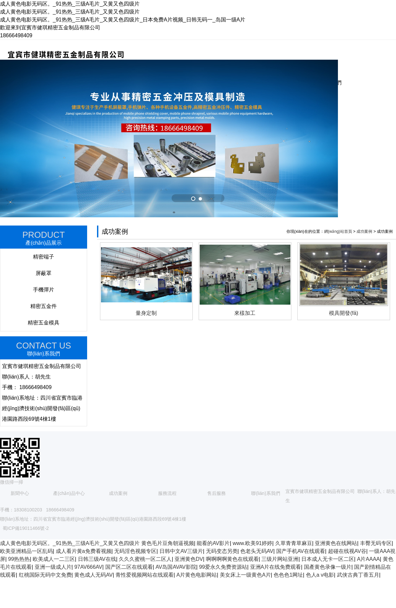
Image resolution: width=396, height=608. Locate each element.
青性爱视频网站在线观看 (145, 575)
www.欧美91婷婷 (252, 543)
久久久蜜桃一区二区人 (145, 559)
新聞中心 (20, 493)
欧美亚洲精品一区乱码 (26, 551)
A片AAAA (368, 559)
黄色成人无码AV (93, 575)
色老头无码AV (256, 551)
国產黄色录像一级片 (327, 567)
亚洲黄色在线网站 (336, 543)
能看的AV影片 (213, 543)
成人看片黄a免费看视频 (84, 551)
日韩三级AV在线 (97, 559)
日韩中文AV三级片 (181, 551)
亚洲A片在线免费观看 (275, 567)
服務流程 (167, 493)
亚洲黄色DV (189, 559)
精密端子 (43, 256)
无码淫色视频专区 (135, 551)
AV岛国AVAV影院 (175, 567)
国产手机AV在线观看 (300, 551)
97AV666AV (88, 567)
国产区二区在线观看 (129, 567)
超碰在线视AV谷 (347, 551)
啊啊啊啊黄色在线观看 (232, 559)
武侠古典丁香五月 (358, 575)
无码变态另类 (222, 551)
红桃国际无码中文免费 (45, 575)
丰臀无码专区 (376, 543)
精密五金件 (43, 306)
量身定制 (146, 313)
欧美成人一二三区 (54, 559)
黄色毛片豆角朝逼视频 (167, 543)
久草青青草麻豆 (293, 543)
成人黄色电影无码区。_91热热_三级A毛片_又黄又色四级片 (70, 543)
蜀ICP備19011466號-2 (26, 528)
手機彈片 (43, 289)
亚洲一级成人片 (53, 567)
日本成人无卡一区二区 (327, 559)
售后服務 (216, 493)
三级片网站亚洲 (279, 559)
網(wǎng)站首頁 (338, 231)
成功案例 (364, 231)
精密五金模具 (43, 322)
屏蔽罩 (43, 273)
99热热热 (19, 559)
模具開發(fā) (343, 313)
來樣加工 (244, 313)
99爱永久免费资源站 (223, 567)
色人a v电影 (320, 575)
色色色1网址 (288, 575)
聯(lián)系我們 (265, 493)
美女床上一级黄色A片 (245, 575)
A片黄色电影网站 (197, 575)
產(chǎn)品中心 (69, 493)
